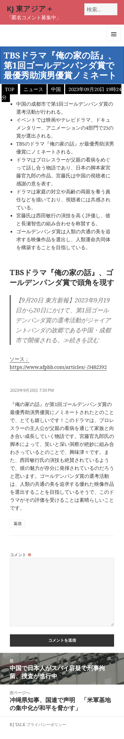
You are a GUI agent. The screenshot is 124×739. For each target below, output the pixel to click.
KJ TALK (17, 724)
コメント (21, 555)
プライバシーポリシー (46, 724)
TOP (10, 89)
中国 (56, 89)
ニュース (33, 89)
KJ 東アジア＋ (30, 8)
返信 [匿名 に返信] (17, 523)
